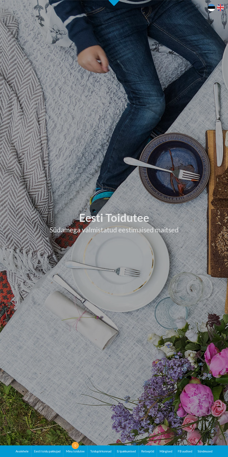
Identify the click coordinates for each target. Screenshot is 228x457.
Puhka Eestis (186, 323)
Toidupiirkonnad (100, 451)
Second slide (114, 3)
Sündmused (205, 451)
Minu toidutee (75, 449)
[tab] (172, 171)
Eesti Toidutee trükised (144, 333)
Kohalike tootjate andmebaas (197, 333)
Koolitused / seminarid (143, 337)
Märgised (166, 451)
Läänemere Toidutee (191, 328)
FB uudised (185, 451)
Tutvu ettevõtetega (140, 188)
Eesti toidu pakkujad (47, 451)
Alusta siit (15, 287)
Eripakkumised (126, 451)
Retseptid (147, 451)
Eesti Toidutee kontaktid (145, 328)
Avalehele (22, 451)
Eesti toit (184, 314)
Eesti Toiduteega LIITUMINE (148, 314)
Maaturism (185, 319)
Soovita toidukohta (141, 342)
